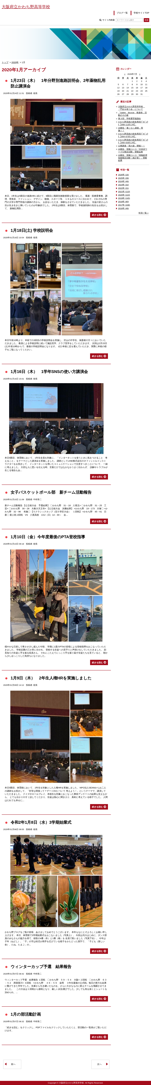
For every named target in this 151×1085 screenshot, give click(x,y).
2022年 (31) (123, 188)
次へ (99, 1064)
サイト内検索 (122, 20)
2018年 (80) (123, 202)
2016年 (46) (123, 208)
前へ (13, 1064)
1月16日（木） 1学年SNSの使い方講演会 (49, 371)
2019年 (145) (124, 198)
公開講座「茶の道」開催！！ (131, 146)
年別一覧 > (143, 213)
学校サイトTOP (141, 13)
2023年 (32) (123, 185)
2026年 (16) (123, 175)
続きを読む (97, 215)
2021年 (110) (124, 191)
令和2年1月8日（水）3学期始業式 (41, 822)
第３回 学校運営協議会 (129, 118)
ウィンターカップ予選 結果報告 (41, 966)
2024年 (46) (123, 181)
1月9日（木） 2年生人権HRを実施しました (51, 678)
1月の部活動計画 (26, 1014)
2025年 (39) (123, 178)
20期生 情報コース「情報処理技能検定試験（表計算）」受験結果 (132, 158)
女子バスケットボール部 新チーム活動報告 (51, 492)
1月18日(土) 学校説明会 (32, 230)
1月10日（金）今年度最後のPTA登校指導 (48, 537)
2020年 (15, 62)
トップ (5, 62)
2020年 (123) (124, 195)
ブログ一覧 (122, 13)
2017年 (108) (124, 205)
